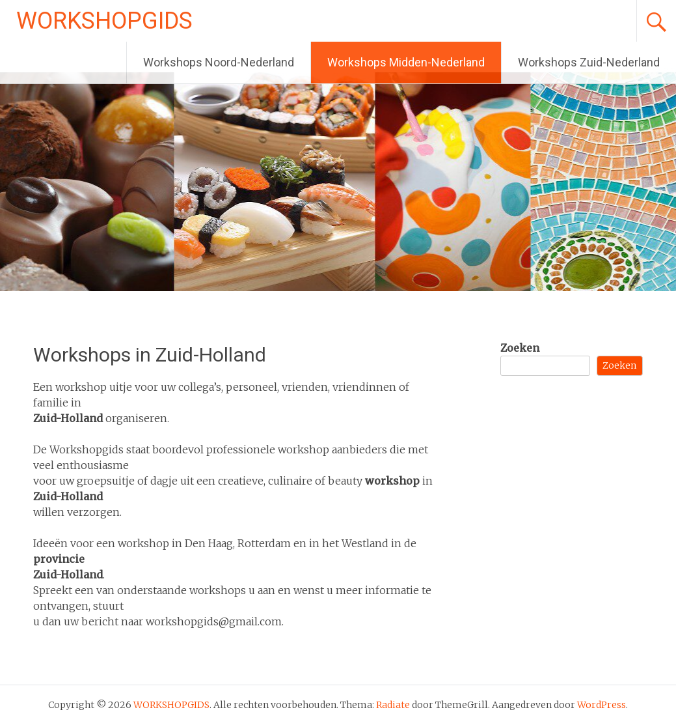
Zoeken (519, 347)
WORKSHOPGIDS (104, 21)
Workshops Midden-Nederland (406, 62)
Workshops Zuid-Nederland (589, 62)
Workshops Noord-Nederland (218, 62)
